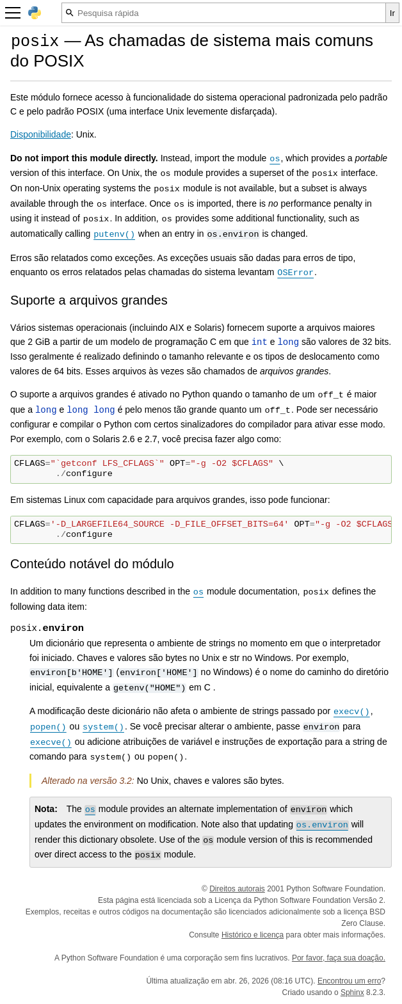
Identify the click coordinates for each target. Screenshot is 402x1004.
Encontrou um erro (349, 980)
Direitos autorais (237, 888)
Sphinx (352, 992)
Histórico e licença (252, 934)
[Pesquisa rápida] (223, 12)
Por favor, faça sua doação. (338, 957)
